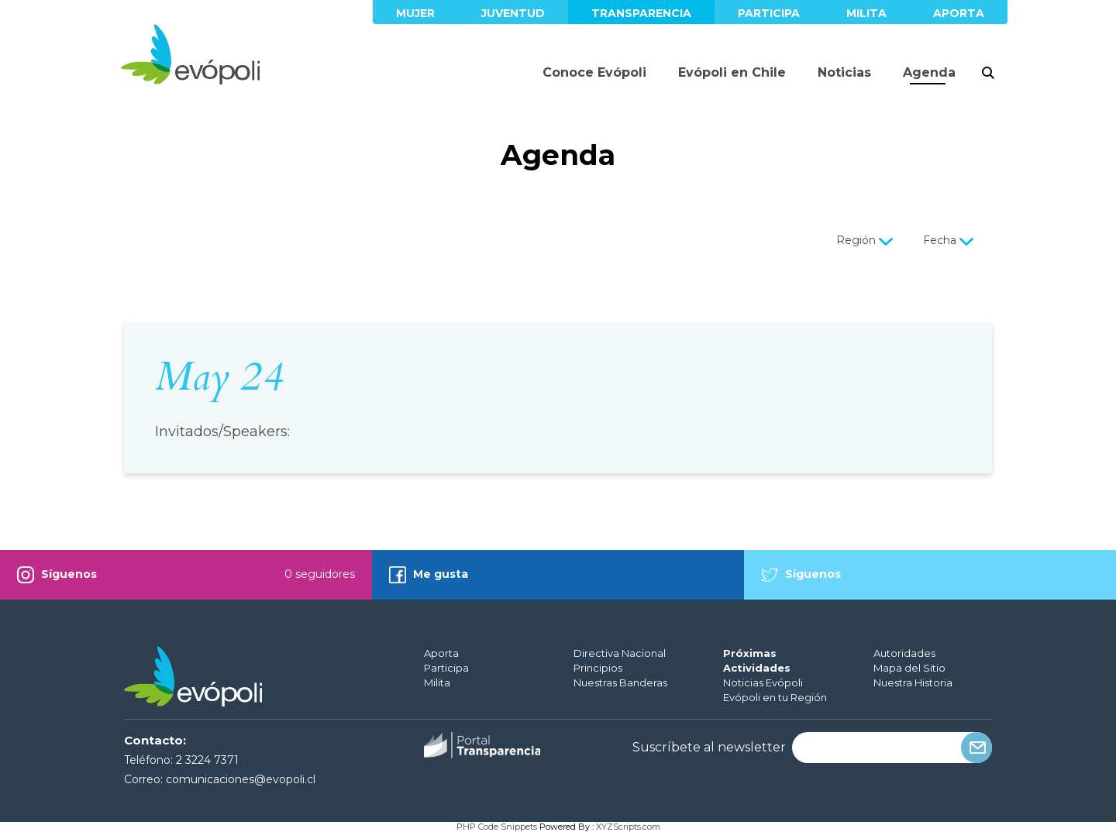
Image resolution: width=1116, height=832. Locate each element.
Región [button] (866, 240)
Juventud (513, 13)
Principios (598, 668)
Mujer (415, 13)
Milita (866, 13)
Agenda (929, 72)
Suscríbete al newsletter (709, 748)
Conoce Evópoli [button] (594, 72)
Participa (769, 13)
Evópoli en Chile (732, 72)
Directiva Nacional (620, 653)
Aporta (958, 13)
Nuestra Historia (912, 682)
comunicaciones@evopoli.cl (240, 779)
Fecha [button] (949, 240)
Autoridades (904, 653)
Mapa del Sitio (909, 668)
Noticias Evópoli (763, 682)
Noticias (844, 72)
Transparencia (641, 13)
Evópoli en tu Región (775, 697)
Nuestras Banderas (620, 682)
